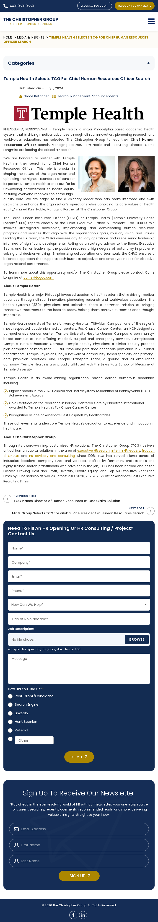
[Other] (34, 740)
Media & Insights (30, 37)
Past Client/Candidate (34, 696)
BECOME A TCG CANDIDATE (134, 6)
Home (8, 37)
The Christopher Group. (70, 905)
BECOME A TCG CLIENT (94, 6)
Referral (21, 730)
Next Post (73, 510)
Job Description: (21, 629)
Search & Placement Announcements (87, 96)
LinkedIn (21, 713)
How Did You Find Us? (26, 689)
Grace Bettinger (36, 96)
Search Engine (27, 704)
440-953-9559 (22, 5)
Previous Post (84, 498)
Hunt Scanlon (26, 721)
